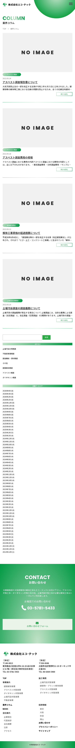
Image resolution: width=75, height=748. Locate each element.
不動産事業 (8, 700)
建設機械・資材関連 (10, 358)
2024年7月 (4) (8, 453)
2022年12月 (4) (8, 510)
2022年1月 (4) (8, 543)
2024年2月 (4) (8, 468)
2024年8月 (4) (8, 450)
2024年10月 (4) (8, 444)
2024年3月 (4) (8, 465)
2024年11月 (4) (8, 441)
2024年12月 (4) (8, 438)
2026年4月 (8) (8, 391)
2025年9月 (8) (8, 411)
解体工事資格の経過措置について (21, 233)
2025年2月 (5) (8, 432)
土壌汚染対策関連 (12, 301)
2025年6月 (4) (8, 420)
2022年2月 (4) (8, 540)
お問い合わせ (44, 722)
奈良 (42, 715)
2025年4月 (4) (8, 426)
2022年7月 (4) (8, 525)
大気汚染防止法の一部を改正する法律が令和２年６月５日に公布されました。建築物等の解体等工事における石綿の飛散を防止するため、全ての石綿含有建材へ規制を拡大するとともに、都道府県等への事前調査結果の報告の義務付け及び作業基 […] (37, 88)
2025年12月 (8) (8, 403)
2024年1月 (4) (8, 471)
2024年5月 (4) (8, 459)
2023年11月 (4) (8, 477)
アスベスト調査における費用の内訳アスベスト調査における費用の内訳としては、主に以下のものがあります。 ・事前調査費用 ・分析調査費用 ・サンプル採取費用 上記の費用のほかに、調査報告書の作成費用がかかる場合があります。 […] (37, 163)
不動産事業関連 (8, 353)
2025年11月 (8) (8, 406)
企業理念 (8, 717)
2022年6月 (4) (8, 528)
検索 (46, 337)
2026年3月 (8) (8, 394)
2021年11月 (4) (8, 549)
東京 (42, 708)
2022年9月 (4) (8, 519)
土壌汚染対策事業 (11, 696)
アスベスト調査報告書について (20, 82)
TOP (4, 678)
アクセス (7, 730)
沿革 (6, 727)
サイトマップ (44, 730)
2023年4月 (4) (8, 498)
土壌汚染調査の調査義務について (21, 308)
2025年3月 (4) (8, 429)
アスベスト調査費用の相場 (18, 157)
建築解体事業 (9, 686)
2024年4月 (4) (8, 462)
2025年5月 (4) (8, 423)
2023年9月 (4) (8, 483)
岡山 (42, 719)
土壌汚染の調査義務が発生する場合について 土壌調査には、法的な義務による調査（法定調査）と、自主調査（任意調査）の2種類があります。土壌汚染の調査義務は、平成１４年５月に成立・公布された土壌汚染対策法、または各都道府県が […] (37, 314)
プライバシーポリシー (48, 726)
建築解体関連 (11, 225)
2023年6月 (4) (8, 492)
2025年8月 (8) (8, 414)
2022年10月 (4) (8, 516)
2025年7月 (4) (8, 417)
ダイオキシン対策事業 (13, 693)
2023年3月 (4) (8, 501)
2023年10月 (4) (8, 480)
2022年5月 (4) (8, 531)
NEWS (5, 708)
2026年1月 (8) (8, 400)
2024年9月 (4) (8, 447)
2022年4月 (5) (8, 534)
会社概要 (8, 723)
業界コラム (7, 704)
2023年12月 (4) (8, 474)
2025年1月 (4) (8, 435)
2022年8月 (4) (8, 522)
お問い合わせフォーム (37, 625)
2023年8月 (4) (8, 486)
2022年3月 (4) (8, 537)
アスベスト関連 (12, 74)
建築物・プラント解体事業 (51, 685)
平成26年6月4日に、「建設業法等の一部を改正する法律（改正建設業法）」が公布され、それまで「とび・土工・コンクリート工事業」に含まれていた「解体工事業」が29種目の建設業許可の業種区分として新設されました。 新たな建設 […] (37, 239)
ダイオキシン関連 (9, 377)
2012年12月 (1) (8, 552)
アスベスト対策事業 (12, 689)
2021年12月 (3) (8, 546)
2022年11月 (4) (8, 513)
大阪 (42, 712)
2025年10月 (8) (8, 408)
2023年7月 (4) (8, 489)
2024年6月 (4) (8, 456)
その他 (5, 363)
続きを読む (64, 94)
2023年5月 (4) (8, 495)
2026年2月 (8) (8, 397)
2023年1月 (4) (8, 507)
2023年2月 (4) (8, 504)
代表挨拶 (8, 720)
